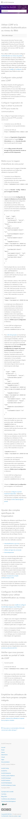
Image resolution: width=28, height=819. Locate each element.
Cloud (3, 757)
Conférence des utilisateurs (8, 799)
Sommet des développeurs (8, 801)
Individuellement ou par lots (11, 543)
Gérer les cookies (13, 816)
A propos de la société (7, 791)
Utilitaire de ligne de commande (12, 550)
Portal (2, 750)
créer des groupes (12, 335)
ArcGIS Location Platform (8, 775)
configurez (19, 69)
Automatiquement (9, 552)
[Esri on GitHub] (7, 809)
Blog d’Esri (4, 796)
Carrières (3, 794)
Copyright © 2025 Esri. (6, 814)
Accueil (3, 747)
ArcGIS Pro (4, 770)
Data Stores (4, 754)
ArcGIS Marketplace (6, 783)
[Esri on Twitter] (2, 809)
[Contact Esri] (10, 809)
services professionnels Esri (9, 648)
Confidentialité (4, 816)
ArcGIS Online (5, 768)
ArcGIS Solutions (5, 780)
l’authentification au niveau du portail (11, 55)
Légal (19, 816)
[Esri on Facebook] (5, 809)
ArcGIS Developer (6, 778)
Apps (2, 759)
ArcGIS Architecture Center (8, 785)
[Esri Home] (4, 804)
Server (3, 752)
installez (11, 69)
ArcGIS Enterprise (8, 2)
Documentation (5, 762)
